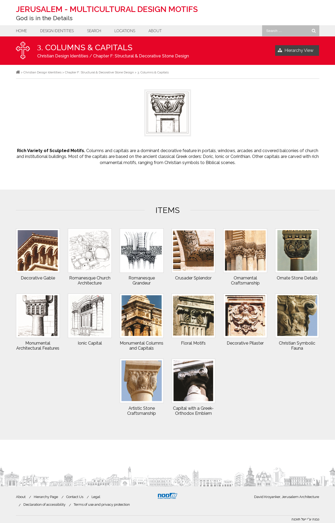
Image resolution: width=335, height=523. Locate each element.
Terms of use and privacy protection (102, 505)
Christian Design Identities (62, 55)
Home (21, 31)
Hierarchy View (295, 50)
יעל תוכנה (298, 519)
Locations (124, 31)
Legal (96, 497)
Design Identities (57, 31)
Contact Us (74, 497)
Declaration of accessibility (44, 505)
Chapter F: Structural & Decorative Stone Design (141, 55)
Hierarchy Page (46, 497)
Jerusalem (107, 9)
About (155, 31)
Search (94, 31)
